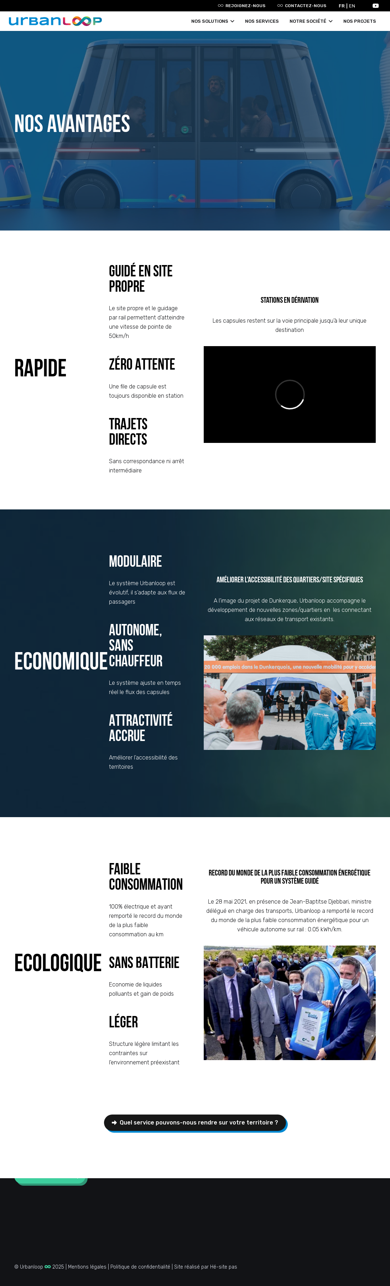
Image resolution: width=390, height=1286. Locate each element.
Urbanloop (35, 1267)
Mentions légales (87, 1267)
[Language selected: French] (349, 5)
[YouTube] (375, 5)
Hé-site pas (223, 1267)
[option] (353, 6)
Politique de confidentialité (140, 1267)
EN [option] (352, 6)
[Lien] (56, 21)
